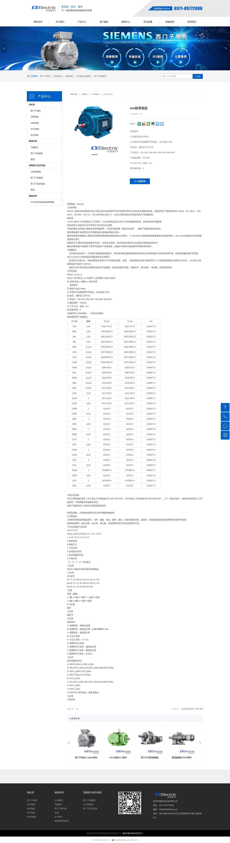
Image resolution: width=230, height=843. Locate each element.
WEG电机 (35, 129)
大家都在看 (74, 718)
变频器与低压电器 (37, 165)
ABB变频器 (36, 172)
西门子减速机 (37, 153)
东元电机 (35, 135)
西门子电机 (36, 111)
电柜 (33, 190)
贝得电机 (35, 117)
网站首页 (74, 94)
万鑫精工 (35, 147)
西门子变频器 (37, 178)
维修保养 (33, 196)
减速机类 (33, 141)
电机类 (84, 94)
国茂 (33, 159)
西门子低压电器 (38, 184)
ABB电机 (95, 94)
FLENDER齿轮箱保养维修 (42, 202)
